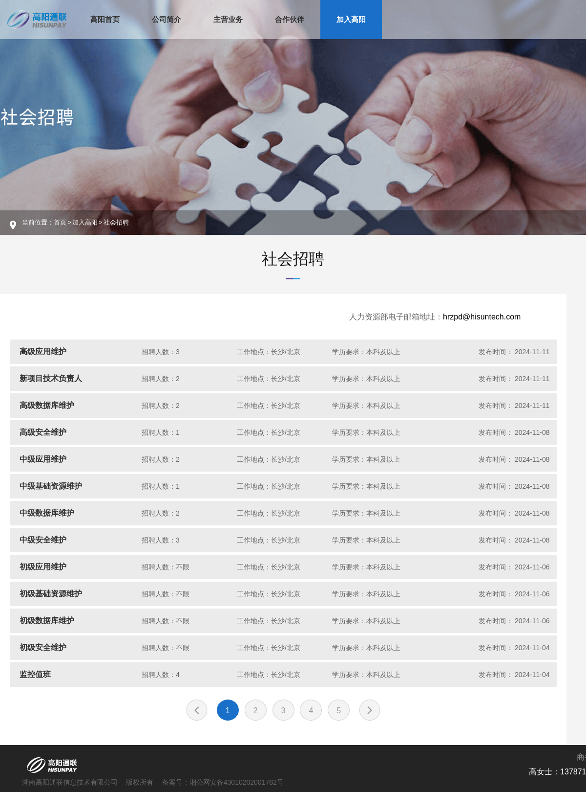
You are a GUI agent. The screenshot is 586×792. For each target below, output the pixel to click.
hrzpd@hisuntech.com (482, 317)
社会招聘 (293, 259)
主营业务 (228, 19)
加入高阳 (351, 19)
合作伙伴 (289, 19)
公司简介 (166, 19)
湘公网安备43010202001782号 (236, 782)
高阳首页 (105, 19)
